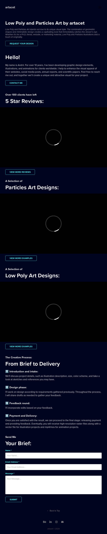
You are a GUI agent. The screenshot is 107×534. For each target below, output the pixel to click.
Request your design (22, 43)
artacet (10, 7)
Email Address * (12, 462)
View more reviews (20, 172)
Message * (9, 474)
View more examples (21, 258)
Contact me (16, 83)
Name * (8, 450)
